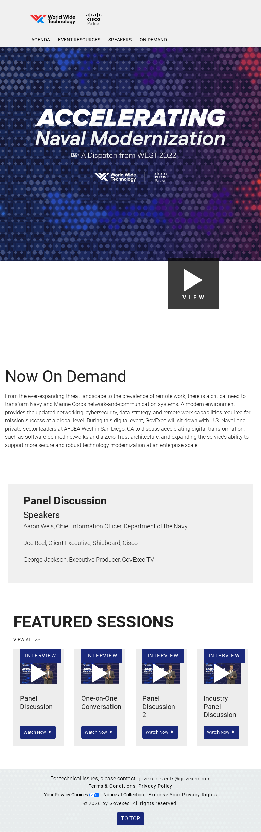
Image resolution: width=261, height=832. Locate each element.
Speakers (120, 39)
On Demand (153, 39)
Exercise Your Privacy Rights (182, 794)
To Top (130, 818)
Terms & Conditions (112, 786)
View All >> (26, 639)
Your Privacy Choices (71, 794)
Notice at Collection (123, 794)
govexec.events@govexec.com (174, 778)
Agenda (40, 39)
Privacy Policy (155, 786)
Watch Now (37, 732)
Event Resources (79, 39)
